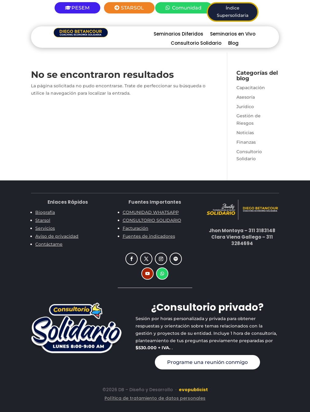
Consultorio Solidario (196, 43)
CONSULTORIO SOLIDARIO (152, 220)
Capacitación (250, 87)
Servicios (45, 228)
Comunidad (186, 8)
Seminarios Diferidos (178, 34)
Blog (233, 43)
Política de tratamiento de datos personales (155, 398)
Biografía (45, 212)
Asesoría (245, 97)
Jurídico (245, 106)
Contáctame (49, 244)
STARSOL (132, 8)
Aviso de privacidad (56, 236)
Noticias (245, 132)
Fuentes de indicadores (149, 236)
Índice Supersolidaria (232, 11)
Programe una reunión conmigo (207, 362)
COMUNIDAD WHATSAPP (151, 212)
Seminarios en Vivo (232, 34)
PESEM (80, 8)
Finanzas (246, 142)
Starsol (42, 220)
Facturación (135, 228)
